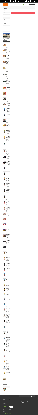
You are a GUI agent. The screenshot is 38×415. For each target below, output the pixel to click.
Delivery (4, 19)
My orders (9, 399)
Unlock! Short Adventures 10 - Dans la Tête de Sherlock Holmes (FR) (8, 315)
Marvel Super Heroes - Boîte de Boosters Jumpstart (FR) (8, 114)
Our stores (5, 23)
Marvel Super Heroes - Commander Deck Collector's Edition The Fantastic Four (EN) (8, 137)
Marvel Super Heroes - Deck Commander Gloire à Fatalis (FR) (8, 172)
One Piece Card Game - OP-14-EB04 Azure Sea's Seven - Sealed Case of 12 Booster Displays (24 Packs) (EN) (8, 379)
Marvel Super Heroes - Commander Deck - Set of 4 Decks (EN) (8, 156)
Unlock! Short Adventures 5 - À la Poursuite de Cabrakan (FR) (8, 344)
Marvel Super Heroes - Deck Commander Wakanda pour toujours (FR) (8, 196)
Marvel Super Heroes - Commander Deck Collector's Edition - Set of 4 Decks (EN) (8, 125)
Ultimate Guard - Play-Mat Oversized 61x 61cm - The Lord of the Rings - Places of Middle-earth (8, 68)
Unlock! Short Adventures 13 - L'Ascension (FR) (7, 298)
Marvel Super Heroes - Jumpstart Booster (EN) (8, 273)
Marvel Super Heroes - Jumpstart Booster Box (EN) (8, 109)
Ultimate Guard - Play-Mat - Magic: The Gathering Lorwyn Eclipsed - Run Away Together (8, 81)
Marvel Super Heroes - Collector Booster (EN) (8, 252)
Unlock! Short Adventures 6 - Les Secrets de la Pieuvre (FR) (8, 338)
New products (6, 42)
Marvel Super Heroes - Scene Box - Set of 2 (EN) (8, 223)
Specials (5, 386)
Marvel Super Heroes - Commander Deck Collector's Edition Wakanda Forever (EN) (8, 144)
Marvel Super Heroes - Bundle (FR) (8, 218)
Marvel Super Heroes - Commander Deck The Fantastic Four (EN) (8, 178)
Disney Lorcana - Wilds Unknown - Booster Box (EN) (8, 44)
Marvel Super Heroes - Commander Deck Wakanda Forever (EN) (8, 190)
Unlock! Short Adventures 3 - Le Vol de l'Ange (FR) (8, 355)
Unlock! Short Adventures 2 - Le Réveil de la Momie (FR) (8, 361)
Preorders (4, 407)
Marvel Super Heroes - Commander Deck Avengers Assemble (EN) (8, 202)
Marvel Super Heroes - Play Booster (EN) (8, 263)
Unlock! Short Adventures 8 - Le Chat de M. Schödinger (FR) (8, 326)
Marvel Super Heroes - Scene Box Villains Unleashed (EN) (8, 229)
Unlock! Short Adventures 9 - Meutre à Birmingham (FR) (8, 321)
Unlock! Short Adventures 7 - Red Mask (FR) (8, 332)
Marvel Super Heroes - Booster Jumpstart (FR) (8, 279)
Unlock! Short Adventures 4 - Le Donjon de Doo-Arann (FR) (8, 350)
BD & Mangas (4, 411)
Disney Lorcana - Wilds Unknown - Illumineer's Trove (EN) (8, 56)
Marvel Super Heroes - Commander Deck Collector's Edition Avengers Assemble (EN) (8, 150)
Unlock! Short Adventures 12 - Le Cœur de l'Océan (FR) (8, 303)
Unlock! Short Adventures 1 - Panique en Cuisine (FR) (8, 367)
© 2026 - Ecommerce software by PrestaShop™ (7, 413)
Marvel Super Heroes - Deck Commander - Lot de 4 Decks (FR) (8, 162)
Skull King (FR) (7, 288)
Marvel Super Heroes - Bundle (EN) (8, 213)
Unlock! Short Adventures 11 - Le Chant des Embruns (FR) (8, 309)
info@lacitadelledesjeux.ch (24, 402)
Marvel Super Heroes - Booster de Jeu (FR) (8, 268)
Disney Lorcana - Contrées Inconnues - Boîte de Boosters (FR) (8, 50)
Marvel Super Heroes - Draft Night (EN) (8, 119)
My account (10, 398)
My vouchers (10, 402)
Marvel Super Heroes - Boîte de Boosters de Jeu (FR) (8, 103)
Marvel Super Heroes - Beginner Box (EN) (8, 240)
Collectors (5, 8)
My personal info (10, 401)
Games (3, 409)
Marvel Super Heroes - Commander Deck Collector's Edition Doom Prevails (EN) (8, 131)
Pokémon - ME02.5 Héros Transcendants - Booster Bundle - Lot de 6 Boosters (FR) (8, 373)
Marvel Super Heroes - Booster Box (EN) (8, 97)
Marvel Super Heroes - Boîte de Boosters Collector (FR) (8, 92)
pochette (4, 29)
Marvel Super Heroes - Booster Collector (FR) (8, 258)
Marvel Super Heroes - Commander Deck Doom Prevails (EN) (8, 167)
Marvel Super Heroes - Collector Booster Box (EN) (8, 87)
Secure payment (5, 22)
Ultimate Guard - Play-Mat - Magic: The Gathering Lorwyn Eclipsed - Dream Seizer (8, 74)
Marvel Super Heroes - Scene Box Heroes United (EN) (8, 235)
